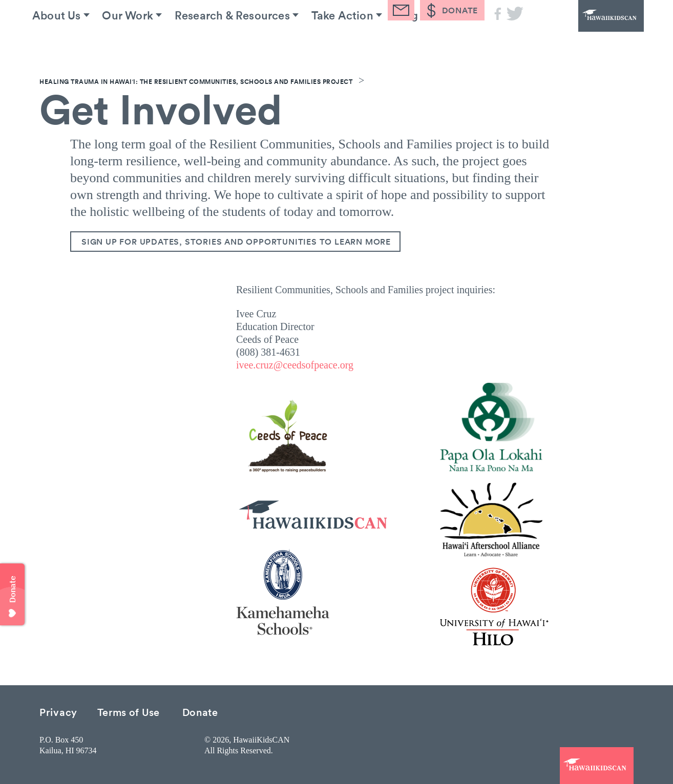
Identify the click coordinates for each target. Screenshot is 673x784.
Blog (443, 40)
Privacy (58, 711)
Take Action (372, 40)
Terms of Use (128, 711)
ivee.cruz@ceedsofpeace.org (294, 365)
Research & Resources (254, 40)
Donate (200, 711)
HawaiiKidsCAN (587, 28)
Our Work (143, 40)
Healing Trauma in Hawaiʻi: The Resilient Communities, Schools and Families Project (195, 81)
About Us (64, 40)
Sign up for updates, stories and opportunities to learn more (236, 241)
